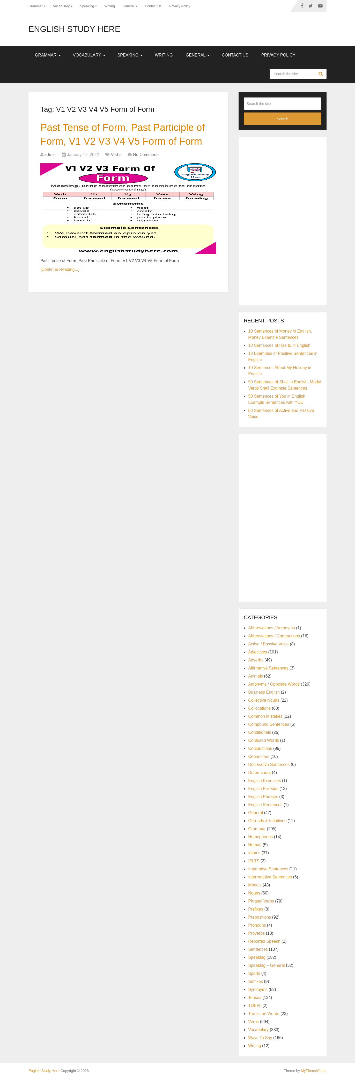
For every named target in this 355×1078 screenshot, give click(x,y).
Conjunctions (260, 748)
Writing (109, 6)
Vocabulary (61, 6)
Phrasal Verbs (261, 901)
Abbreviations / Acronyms (271, 628)
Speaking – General (266, 965)
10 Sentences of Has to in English (279, 345)
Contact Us (153, 6)
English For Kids (263, 788)
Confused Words (263, 740)
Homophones (260, 837)
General (129, 6)
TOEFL (254, 1005)
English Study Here (74, 29)
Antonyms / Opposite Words (274, 684)
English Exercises (264, 780)
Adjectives (257, 652)
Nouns (254, 893)
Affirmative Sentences (268, 668)
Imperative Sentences (268, 869)
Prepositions (259, 917)
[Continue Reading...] (59, 269)
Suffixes (255, 981)
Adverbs (255, 660)
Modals (255, 885)
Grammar (35, 6)
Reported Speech (264, 941)
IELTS (253, 861)
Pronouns (257, 925)
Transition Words (263, 1013)
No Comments (146, 154)
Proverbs (256, 933)
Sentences (258, 949)
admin (50, 154)
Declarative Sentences (269, 764)
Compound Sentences (268, 724)
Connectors (258, 756)
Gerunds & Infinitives (267, 821)
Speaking (87, 6)
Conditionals (259, 732)
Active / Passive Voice (268, 644)
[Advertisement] (282, 220)
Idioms (254, 853)
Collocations (259, 708)
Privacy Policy (179, 6)
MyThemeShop (313, 1071)
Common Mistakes (265, 716)
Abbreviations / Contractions (274, 636)
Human (255, 845)
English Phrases (263, 796)
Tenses (254, 997)
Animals (255, 676)
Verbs (116, 154)
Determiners (259, 772)
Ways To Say (260, 1037)
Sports (254, 973)
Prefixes (255, 909)
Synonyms (258, 989)
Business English (264, 692)
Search (321, 74)
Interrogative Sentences (270, 877)
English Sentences (265, 804)
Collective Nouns (263, 700)
